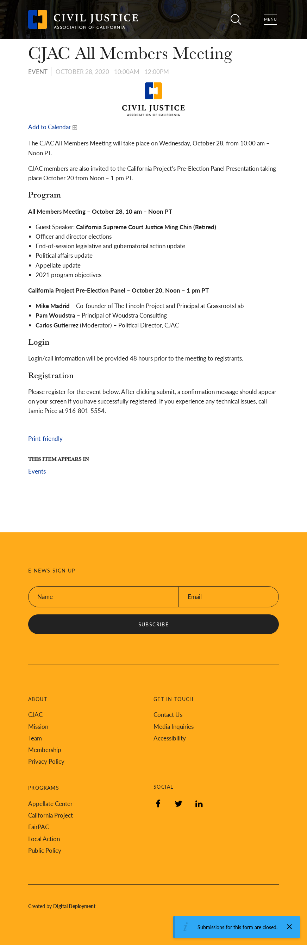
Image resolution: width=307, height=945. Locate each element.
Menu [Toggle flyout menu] (270, 19)
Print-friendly (45, 438)
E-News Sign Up (51, 571)
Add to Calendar (49, 127)
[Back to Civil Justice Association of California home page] (83, 19)
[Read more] (153, 99)
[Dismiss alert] (289, 926)
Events (37, 471)
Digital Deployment (74, 905)
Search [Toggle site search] (235, 19)
